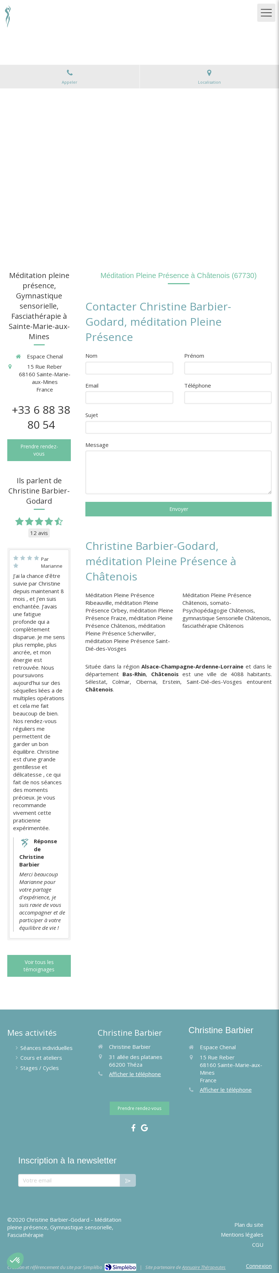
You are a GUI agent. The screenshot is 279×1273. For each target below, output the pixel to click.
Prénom (194, 355)
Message (97, 444)
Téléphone (197, 385)
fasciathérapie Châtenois (213, 625)
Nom (91, 355)
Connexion (259, 1265)
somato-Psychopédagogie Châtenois (218, 606)
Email (91, 385)
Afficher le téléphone (135, 1074)
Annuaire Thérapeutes (204, 1267)
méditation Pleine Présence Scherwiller (125, 629)
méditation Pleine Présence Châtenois (129, 621)
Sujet (91, 415)
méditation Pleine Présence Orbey (121, 606)
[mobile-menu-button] (266, 13)
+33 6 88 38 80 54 (41, 417)
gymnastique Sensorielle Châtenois (226, 618)
